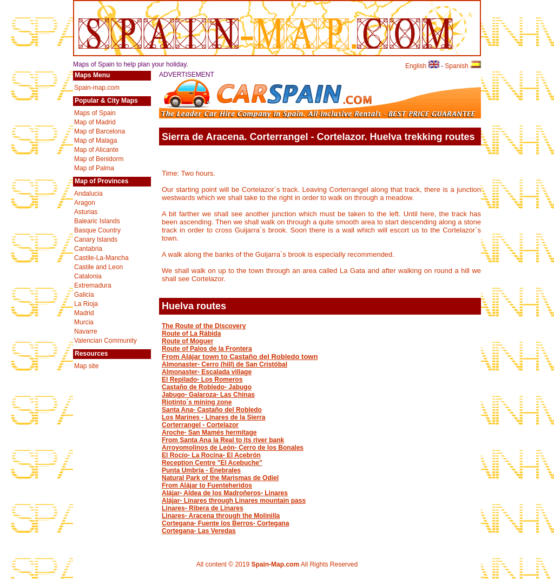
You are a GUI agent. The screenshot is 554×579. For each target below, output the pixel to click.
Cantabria (88, 248)
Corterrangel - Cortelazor (200, 425)
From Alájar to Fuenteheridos (207, 485)
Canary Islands (95, 239)
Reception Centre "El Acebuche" (212, 463)
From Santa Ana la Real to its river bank (223, 440)
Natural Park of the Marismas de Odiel (220, 478)
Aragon (84, 203)
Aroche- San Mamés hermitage (209, 432)
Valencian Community (105, 340)
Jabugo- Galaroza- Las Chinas (208, 394)
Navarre (85, 331)
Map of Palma (94, 168)
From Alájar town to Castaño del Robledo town (240, 356)
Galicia (84, 294)
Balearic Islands (97, 221)
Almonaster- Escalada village (207, 372)
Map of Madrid (95, 122)
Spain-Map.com (275, 564)
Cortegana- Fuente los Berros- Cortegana (225, 523)
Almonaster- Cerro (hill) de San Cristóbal (224, 364)
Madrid (84, 313)
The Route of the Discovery (204, 326)
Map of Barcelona (99, 131)
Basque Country (97, 230)
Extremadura (92, 285)
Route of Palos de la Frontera (207, 348)
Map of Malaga (95, 140)
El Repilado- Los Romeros (202, 379)
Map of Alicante (96, 150)
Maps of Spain (95, 113)
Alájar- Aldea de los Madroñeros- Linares (225, 493)
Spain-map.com (97, 87)
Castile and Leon (98, 267)
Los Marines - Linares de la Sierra (213, 417)
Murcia (84, 322)
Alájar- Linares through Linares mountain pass (234, 500)
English (422, 66)
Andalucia (88, 193)
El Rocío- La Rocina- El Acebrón (211, 455)
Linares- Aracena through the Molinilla (221, 516)
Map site (86, 366)
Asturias (85, 212)
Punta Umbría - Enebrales (201, 470)
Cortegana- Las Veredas (199, 531)
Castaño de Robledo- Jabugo (207, 387)
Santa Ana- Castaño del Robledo (212, 410)
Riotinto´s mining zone (197, 402)
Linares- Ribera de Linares (202, 508)
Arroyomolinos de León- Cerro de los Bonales (233, 447)
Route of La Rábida (191, 333)
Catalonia (88, 276)
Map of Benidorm (98, 159)
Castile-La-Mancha (101, 258)
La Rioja (86, 304)
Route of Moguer (187, 341)
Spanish (463, 66)
